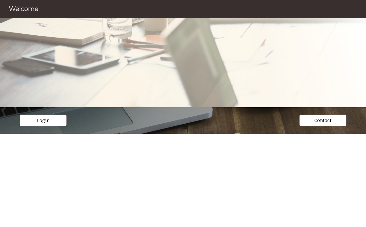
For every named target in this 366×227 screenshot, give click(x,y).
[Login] (43, 120)
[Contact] (322, 120)
